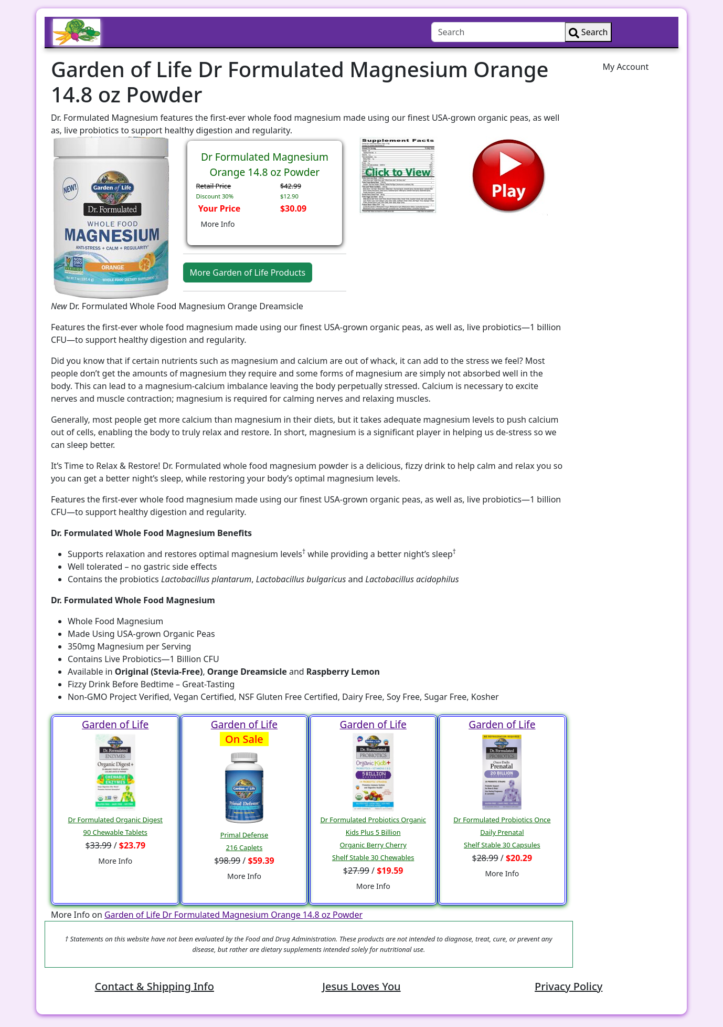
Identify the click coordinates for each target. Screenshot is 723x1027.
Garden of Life (115, 724)
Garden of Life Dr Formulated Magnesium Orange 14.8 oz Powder (233, 914)
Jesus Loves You (361, 986)
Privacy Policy (568, 986)
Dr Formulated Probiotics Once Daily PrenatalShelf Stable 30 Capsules (501, 832)
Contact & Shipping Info (154, 986)
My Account (626, 66)
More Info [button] (218, 224)
